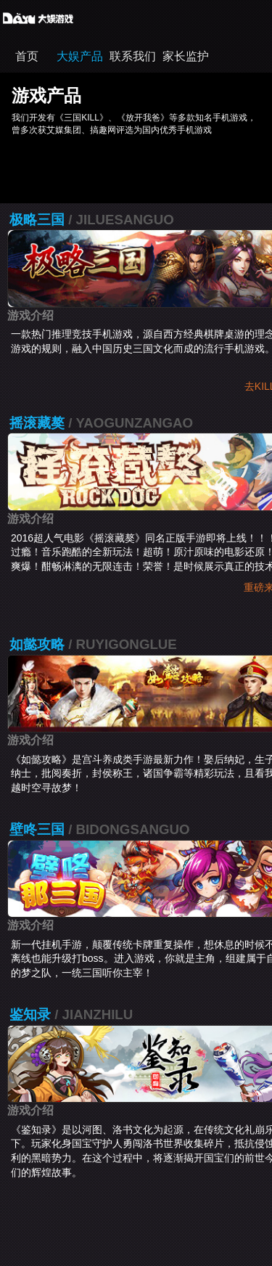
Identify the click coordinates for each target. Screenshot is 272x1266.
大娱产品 (80, 56)
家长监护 (185, 56)
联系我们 (133, 56)
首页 (26, 56)
